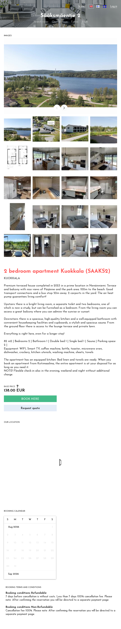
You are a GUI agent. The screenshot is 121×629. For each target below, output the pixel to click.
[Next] (64, 108)
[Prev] (57, 108)
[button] (17, 130)
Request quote (30, 408)
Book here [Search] (30, 399)
